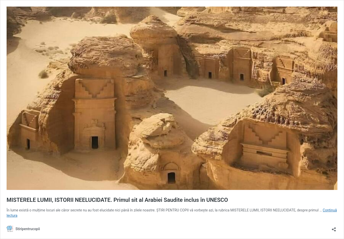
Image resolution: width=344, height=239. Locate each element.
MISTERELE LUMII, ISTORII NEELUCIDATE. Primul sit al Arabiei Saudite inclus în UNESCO (117, 200)
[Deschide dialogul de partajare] (333, 228)
